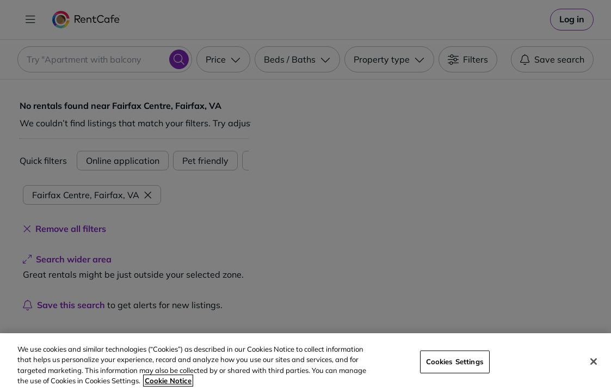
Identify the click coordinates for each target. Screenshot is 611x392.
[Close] (594, 361)
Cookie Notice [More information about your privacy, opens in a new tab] (168, 380)
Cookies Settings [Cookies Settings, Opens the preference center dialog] (455, 361)
